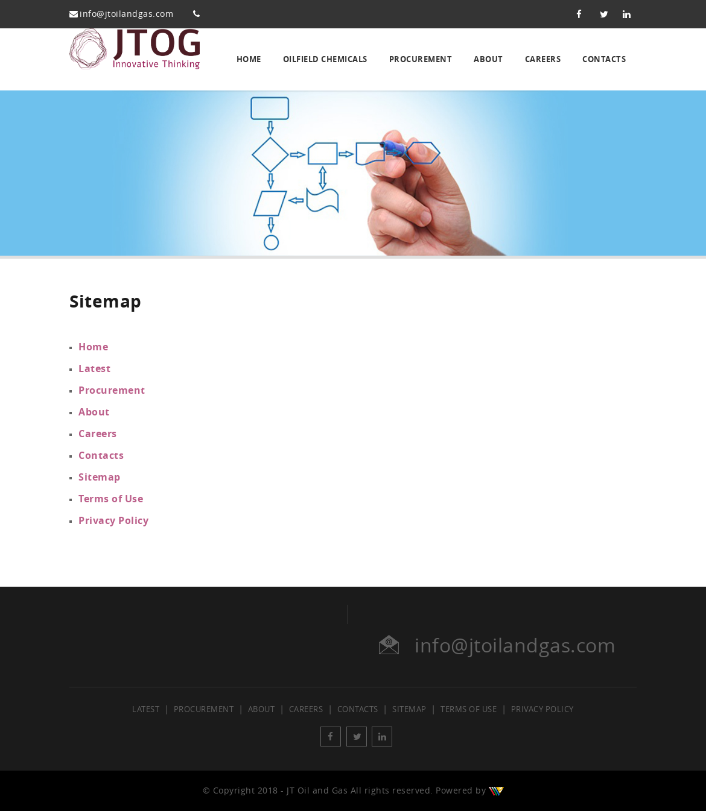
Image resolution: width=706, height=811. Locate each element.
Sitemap (99, 477)
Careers (543, 59)
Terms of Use (110, 498)
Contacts (604, 59)
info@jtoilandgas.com (126, 14)
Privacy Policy (113, 520)
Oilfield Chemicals (325, 59)
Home (249, 59)
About (488, 59)
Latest (94, 368)
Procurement (421, 59)
